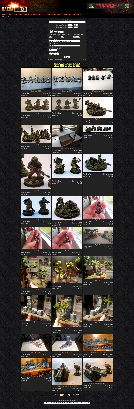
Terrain (33, 352)
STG (39, 91)
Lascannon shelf (95, 352)
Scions (33, 91)
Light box (64, 148)
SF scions (95, 91)
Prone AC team (64, 221)
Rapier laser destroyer (64, 386)
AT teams (33, 376)
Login (84, 60)
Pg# (77, 65)
